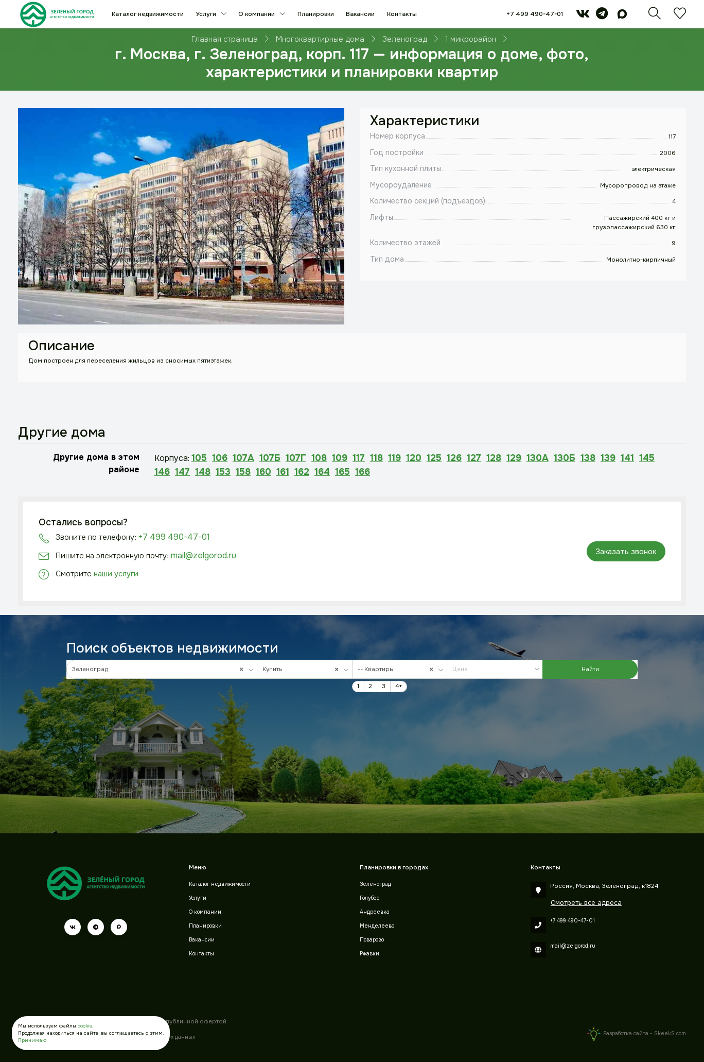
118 (376, 458)
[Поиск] (654, 17)
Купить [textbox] (302, 669)
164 (322, 471)
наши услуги (116, 573)
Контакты (402, 14)
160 (263, 471)
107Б (269, 458)
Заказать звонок (625, 551)
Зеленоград (375, 884)
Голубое (370, 898)
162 (301, 471)
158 (243, 471)
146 (162, 471)
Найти (590, 669)
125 (434, 458)
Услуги (207, 14)
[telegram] (602, 16)
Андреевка (375, 912)
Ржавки (369, 953)
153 (223, 471)
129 (513, 458)
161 (282, 471)
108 (319, 458)
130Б (564, 458)
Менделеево (377, 925)
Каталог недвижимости (148, 14)
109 (339, 458)
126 (454, 458)
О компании (257, 14)
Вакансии (360, 14)
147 (182, 471)
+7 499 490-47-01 (534, 14)
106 (219, 458)
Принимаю (32, 1040)
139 (608, 458)
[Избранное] (680, 17)
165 (342, 471)
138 (587, 458)
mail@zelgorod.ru (203, 555)
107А (243, 458)
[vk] (583, 16)
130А (537, 458)
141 (627, 458)
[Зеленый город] (57, 14)
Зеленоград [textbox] (160, 669)
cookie (85, 1026)
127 (474, 458)
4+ (398, 686)
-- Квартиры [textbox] (397, 669)
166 (362, 471)
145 (647, 458)
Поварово (372, 939)
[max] (622, 16)
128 (493, 458)
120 (413, 458)
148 (202, 471)
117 (359, 458)
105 (199, 458)
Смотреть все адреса (586, 902)
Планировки (315, 14)
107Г (296, 458)
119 (394, 458)
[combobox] (162, 669)
